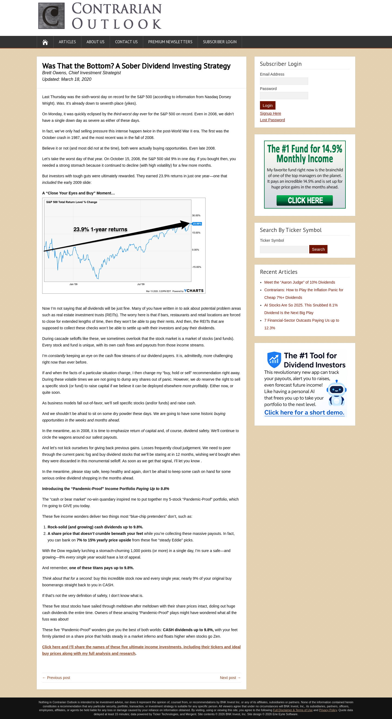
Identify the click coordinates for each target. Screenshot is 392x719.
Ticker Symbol (272, 240)
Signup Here (270, 113)
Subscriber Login (220, 41)
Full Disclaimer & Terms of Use (293, 710)
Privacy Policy (328, 710)
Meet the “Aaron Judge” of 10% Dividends (299, 282)
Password (268, 88)
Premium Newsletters (170, 41)
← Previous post (56, 677)
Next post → (230, 677)
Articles (67, 41)
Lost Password (272, 120)
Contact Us (126, 41)
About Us (96, 41)
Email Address (272, 74)
